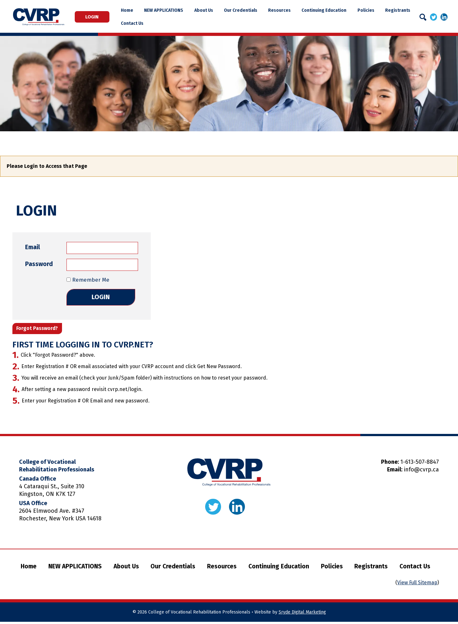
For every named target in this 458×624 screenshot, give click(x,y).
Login (97, 17)
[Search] (423, 17)
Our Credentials (246, 10)
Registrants (396, 10)
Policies (366, 10)
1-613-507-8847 (419, 464)
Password (39, 264)
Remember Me (87, 280)
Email (32, 247)
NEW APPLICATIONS (172, 10)
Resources (283, 10)
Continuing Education (326, 10)
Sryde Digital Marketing (302, 614)
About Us (211, 10)
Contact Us (143, 23)
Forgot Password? (39, 330)
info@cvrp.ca (421, 471)
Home (138, 10)
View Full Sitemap (417, 585)
